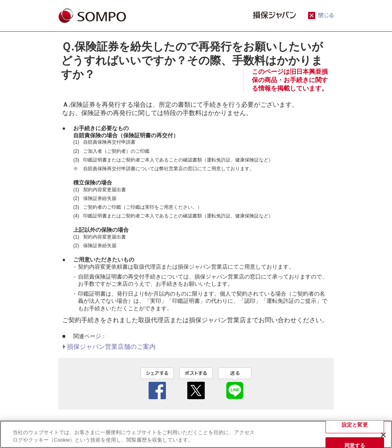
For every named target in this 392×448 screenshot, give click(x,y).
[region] (196, 434)
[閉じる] (383, 435)
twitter (196, 383)
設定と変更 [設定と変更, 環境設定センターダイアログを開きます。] (355, 425)
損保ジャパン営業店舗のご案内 (111, 346)
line (234, 383)
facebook (157, 383)
